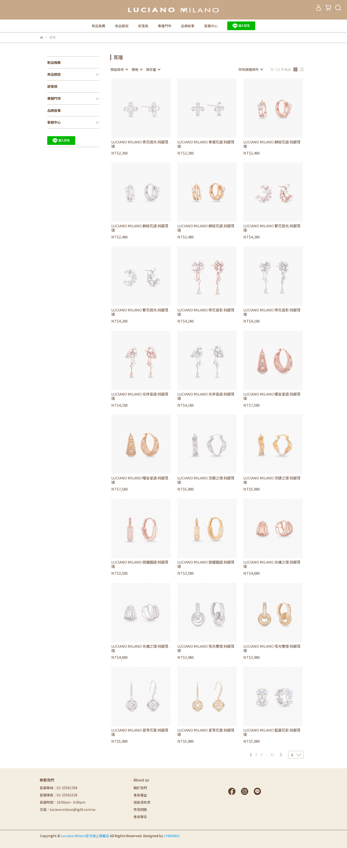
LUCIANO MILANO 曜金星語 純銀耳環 (271, 396)
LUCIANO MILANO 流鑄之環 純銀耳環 (205, 480)
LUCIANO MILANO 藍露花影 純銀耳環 (271, 732)
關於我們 (140, 787)
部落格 (143, 25)
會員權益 (140, 795)
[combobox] (119, 69)
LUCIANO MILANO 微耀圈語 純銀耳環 (139, 564)
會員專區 (140, 816)
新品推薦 (98, 25)
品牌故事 (187, 25)
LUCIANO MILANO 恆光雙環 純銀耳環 (205, 648)
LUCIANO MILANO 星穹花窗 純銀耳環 (139, 732)
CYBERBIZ (172, 835)
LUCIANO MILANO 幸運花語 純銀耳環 (205, 144)
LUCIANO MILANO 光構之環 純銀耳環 (271, 564)
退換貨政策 (141, 802)
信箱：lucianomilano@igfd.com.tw (67, 809)
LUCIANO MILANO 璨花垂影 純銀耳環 (205, 312)
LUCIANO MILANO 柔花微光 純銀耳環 (139, 144)
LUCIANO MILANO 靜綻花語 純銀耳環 (271, 144)
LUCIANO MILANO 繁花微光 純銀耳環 (271, 228)
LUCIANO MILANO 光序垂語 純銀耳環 (139, 396)
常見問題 (140, 809)
